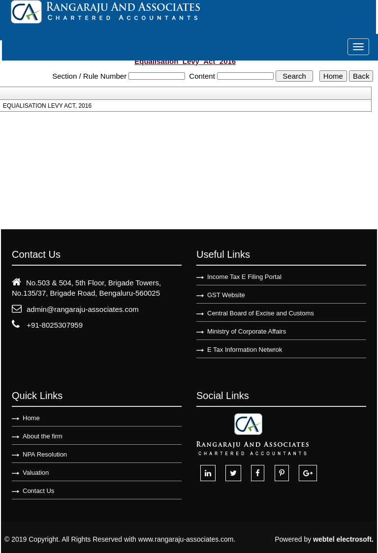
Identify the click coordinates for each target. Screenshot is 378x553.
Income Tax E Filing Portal (244, 276)
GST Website (226, 295)
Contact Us (38, 490)
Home (31, 418)
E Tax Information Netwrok (244, 349)
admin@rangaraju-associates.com (83, 309)
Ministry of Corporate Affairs (246, 331)
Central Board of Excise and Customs (260, 313)
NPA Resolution (45, 454)
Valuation (36, 472)
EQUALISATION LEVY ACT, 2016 (47, 105)
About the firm (43, 436)
